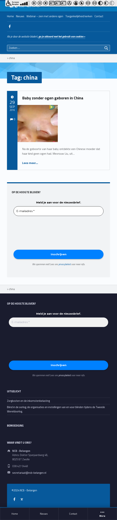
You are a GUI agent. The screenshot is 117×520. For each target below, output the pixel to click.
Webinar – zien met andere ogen (44, 16)
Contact (73, 514)
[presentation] (28, 232)
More (102, 514)
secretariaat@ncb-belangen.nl (29, 473)
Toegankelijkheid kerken (78, 16)
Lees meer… (30, 163)
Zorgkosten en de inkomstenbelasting (28, 401)
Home (15, 514)
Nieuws (44, 514)
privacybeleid (64, 264)
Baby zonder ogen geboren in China (52, 98)
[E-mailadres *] (59, 211)
